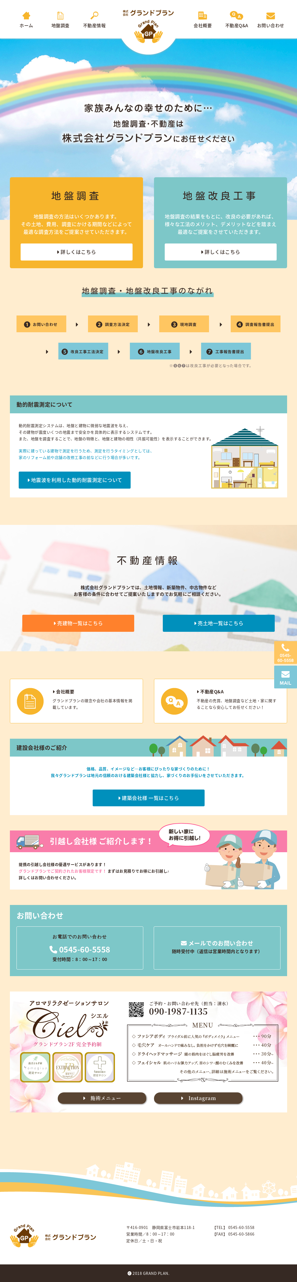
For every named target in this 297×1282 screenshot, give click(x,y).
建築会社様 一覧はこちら (148, 798)
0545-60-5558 (80, 949)
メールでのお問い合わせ (217, 943)
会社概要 (203, 22)
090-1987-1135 (178, 1011)
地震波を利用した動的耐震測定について (74, 480)
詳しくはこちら (76, 252)
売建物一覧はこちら (78, 623)
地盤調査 (60, 22)
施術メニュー (102, 1097)
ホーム (26, 22)
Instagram (198, 1097)
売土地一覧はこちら (219, 623)
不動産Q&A (236, 22)
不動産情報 (94, 22)
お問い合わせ (270, 22)
